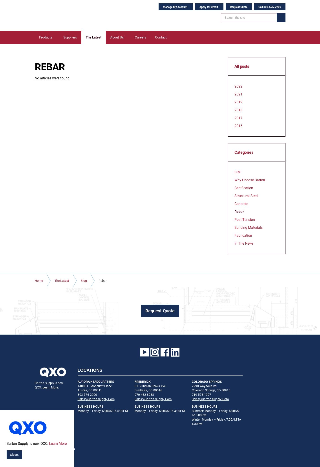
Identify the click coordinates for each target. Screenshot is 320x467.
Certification (243, 187)
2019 (238, 102)
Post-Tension (244, 219)
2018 (238, 110)
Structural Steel (246, 195)
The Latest (93, 37)
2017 (238, 117)
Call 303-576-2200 (269, 7)
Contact (161, 37)
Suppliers (70, 37)
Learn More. (50, 387)
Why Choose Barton (249, 180)
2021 (238, 94)
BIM (237, 172)
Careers (140, 37)
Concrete (241, 203)
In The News (244, 243)
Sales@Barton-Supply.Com (96, 399)
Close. (14, 454)
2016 (238, 125)
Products (45, 37)
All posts (241, 66)
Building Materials (248, 227)
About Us (117, 37)
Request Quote (238, 7)
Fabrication (243, 235)
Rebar (239, 211)
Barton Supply (62, 15)
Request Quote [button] (160, 310)
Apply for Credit (208, 7)
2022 (238, 86)
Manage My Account (175, 7)
